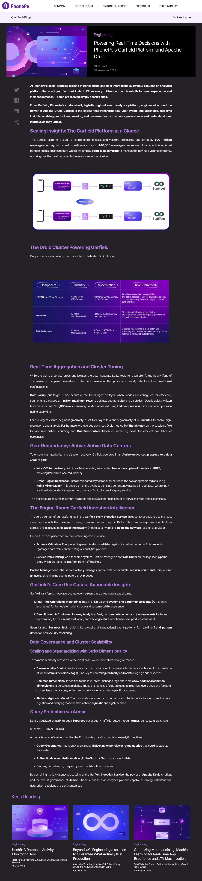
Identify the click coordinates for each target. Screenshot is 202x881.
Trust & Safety (168, 6)
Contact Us (143, 6)
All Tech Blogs (21, 17)
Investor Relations (114, 6)
